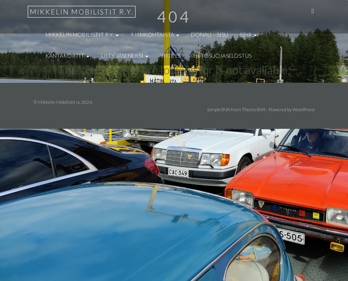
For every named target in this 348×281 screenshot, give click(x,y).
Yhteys (170, 55)
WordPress (304, 109)
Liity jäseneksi (124, 55)
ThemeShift (254, 109)
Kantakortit (67, 55)
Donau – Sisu (209, 34)
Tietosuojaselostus (222, 55)
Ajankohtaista (154, 34)
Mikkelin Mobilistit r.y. (82, 11)
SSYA (248, 34)
